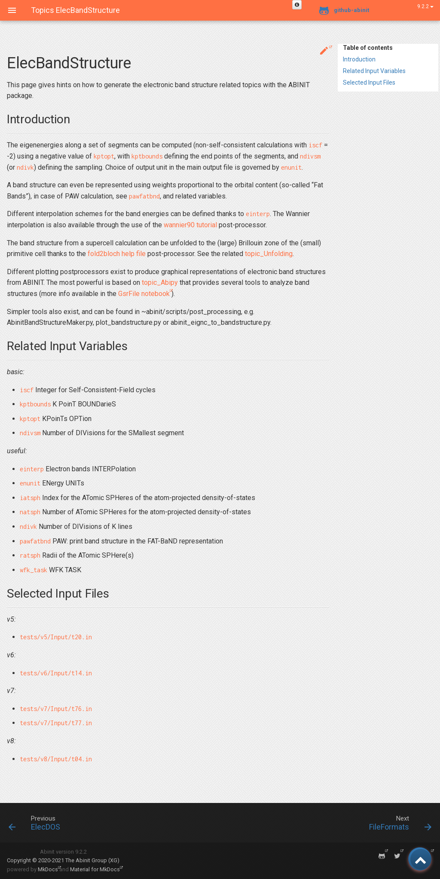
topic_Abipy (160, 282)
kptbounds (146, 156)
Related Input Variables (374, 70)
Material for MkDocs (95, 869)
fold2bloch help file (117, 254)
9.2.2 (425, 6)
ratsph (30, 555)
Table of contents (368, 47)
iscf (315, 145)
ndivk (25, 167)
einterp (258, 213)
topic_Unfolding (269, 254)
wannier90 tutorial (190, 225)
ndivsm (310, 156)
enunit (291, 167)
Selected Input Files (369, 82)
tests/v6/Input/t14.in (56, 673)
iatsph (30, 497)
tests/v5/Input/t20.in (56, 637)
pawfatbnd (144, 196)
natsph (30, 512)
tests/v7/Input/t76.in (56, 708)
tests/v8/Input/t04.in (56, 759)
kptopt (104, 156)
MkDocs (48, 869)
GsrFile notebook (144, 294)
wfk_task (33, 570)
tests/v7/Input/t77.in (56, 722)
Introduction (359, 59)
